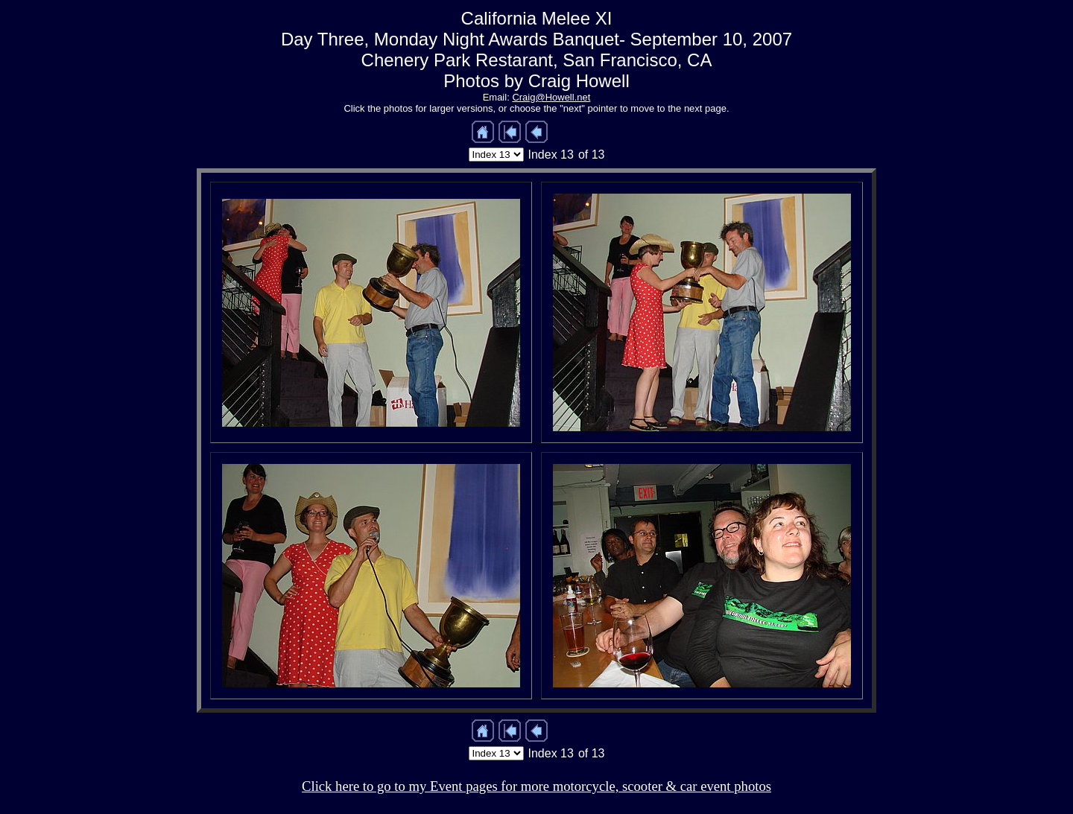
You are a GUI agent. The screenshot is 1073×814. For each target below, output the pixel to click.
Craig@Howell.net (551, 97)
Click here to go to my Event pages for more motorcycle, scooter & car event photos (536, 786)
